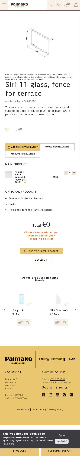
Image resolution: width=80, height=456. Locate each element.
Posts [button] (12, 204)
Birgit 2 (17, 310)
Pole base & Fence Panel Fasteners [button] (31, 210)
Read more (8, 444)
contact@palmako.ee (61, 382)
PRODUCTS (19, 451)
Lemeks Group (39, 410)
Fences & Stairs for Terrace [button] (26, 198)
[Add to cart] (27, 322)
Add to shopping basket (23, 147)
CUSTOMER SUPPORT (60, 451)
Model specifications (57, 147)
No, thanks (62, 441)
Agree (62, 435)
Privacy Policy (56, 410)
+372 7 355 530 (57, 379)
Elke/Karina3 (59, 310)
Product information (23, 154)
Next (75, 309)
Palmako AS (23, 410)
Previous (5, 309)
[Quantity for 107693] (70, 172)
